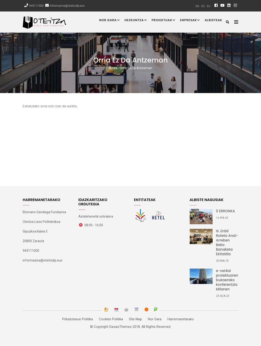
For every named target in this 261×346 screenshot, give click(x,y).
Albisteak (213, 20)
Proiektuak (163, 20)
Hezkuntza (136, 20)
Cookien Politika (111, 319)
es (203, 6)
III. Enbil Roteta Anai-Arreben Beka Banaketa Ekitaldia (227, 242)
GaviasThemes (120, 327)
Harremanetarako (180, 319)
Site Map (135, 319)
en (197, 6)
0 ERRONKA (225, 211)
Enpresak (190, 20)
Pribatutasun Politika (77, 319)
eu (208, 6)
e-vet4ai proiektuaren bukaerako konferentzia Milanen (227, 280)
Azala (113, 68)
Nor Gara (109, 20)
